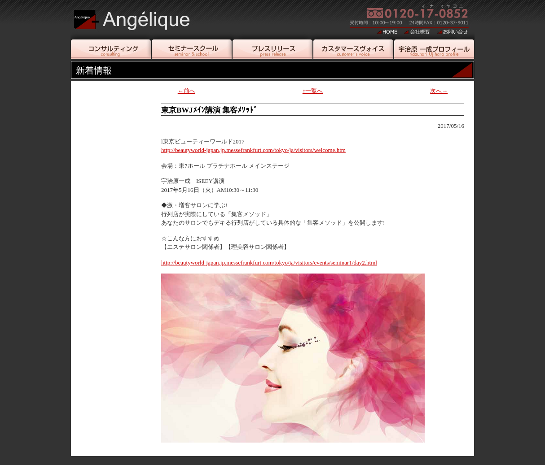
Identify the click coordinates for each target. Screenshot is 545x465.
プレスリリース (272, 49)
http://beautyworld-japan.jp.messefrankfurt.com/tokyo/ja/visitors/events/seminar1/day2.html (269, 262)
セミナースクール (191, 49)
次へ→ (439, 90)
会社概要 (417, 31)
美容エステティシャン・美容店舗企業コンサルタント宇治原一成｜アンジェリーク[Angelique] (141, 15)
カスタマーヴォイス (353, 49)
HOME (387, 31)
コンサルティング (110, 49)
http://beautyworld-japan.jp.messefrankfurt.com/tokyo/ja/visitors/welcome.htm (253, 150)
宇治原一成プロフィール (434, 49)
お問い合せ (452, 31)
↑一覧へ (313, 90)
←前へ (186, 90)
